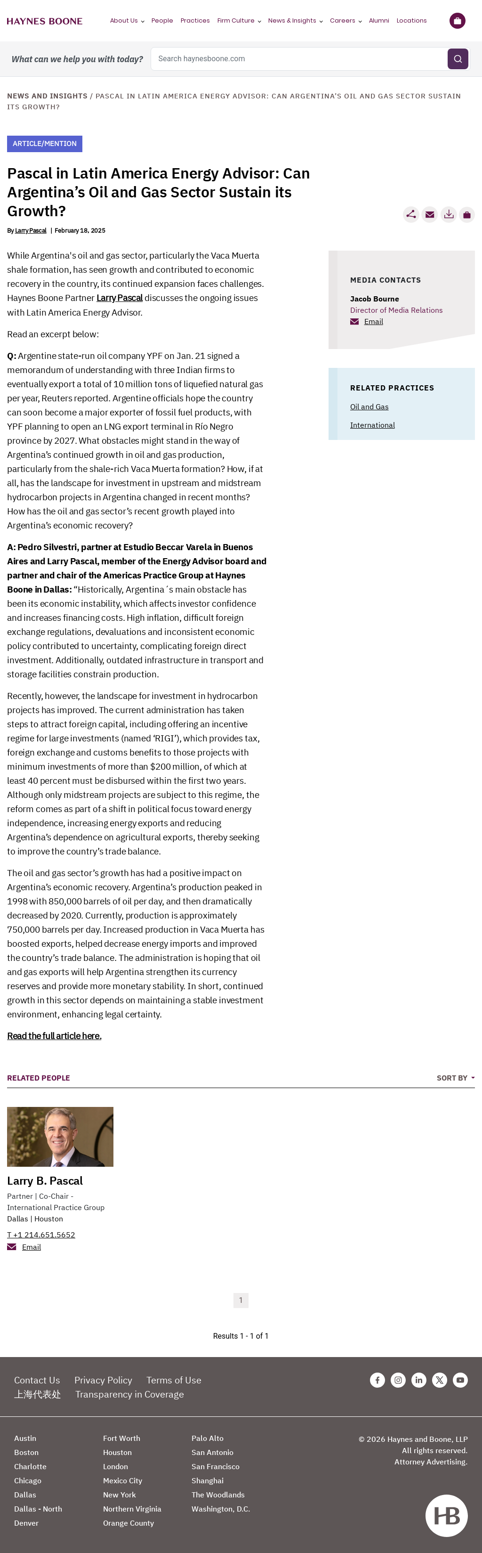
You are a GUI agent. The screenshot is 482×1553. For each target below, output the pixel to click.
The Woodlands (218, 1494)
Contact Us (37, 1380)
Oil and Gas (369, 406)
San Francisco (216, 1466)
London (115, 1466)
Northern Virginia (132, 1508)
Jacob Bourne (374, 298)
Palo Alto (208, 1438)
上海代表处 (37, 1394)
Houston (48, 1218)
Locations (412, 20)
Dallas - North (38, 1508)
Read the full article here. (54, 1035)
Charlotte (30, 1466)
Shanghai (208, 1480)
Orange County (128, 1523)
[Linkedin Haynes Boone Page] (418, 1380)
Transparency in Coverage (129, 1394)
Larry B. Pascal (45, 1180)
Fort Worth (121, 1438)
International (372, 425)
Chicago (27, 1480)
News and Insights (47, 95)
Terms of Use (173, 1380)
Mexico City (122, 1480)
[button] (467, 215)
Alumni (379, 20)
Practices (195, 20)
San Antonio (212, 1452)
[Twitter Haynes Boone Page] (439, 1380)
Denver (26, 1523)
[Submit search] (458, 59)
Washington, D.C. (221, 1508)
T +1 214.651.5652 (41, 1234)
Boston (26, 1452)
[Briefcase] (457, 21)
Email (373, 321)
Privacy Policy (103, 1380)
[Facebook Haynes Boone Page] (377, 1380)
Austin (25, 1438)
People (162, 20)
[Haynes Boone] (44, 21)
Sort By (453, 1077)
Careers (342, 20)
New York (119, 1494)
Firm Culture (236, 20)
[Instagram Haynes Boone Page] (398, 1380)
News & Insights (292, 20)
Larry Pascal (31, 231)
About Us (124, 20)
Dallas (17, 1218)
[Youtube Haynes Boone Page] (460, 1380)
